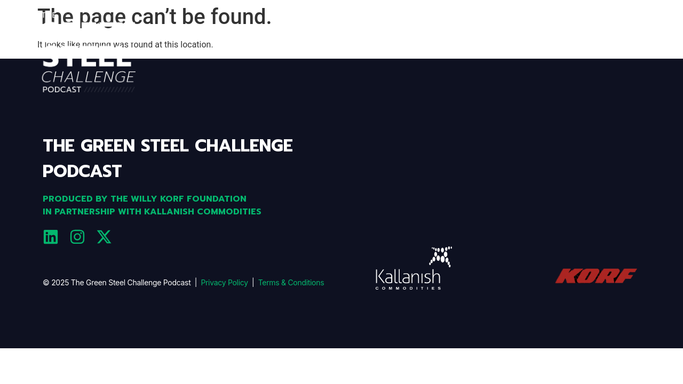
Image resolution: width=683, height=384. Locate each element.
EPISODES (542, 52)
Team (587, 52)
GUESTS (628, 52)
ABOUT (494, 52)
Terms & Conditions (291, 282)
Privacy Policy (224, 282)
